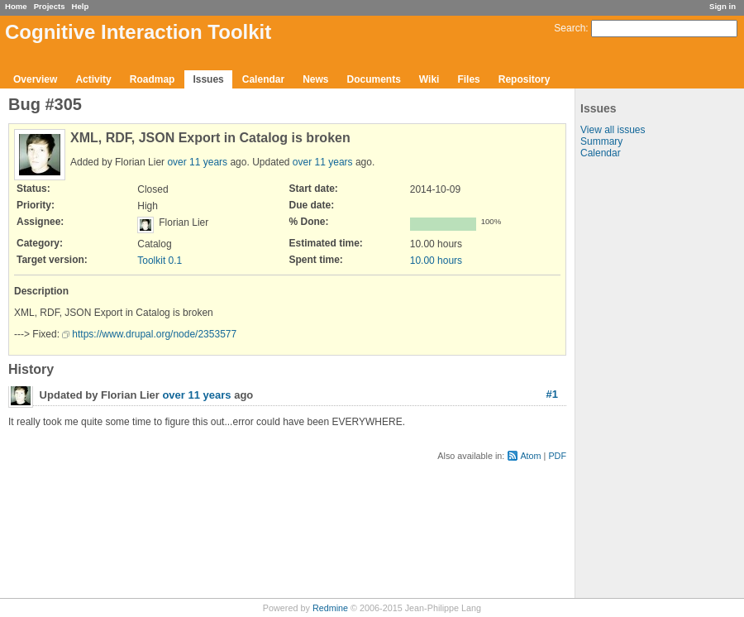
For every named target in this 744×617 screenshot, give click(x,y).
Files (468, 79)
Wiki (429, 79)
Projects (49, 6)
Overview (35, 79)
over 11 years (197, 162)
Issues (208, 79)
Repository (524, 79)
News (315, 79)
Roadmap (152, 79)
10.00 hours (436, 260)
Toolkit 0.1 (159, 260)
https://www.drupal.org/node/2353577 (154, 334)
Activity (93, 79)
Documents (374, 79)
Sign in (722, 6)
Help (80, 6)
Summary (601, 141)
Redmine (330, 608)
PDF (557, 456)
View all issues (612, 130)
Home (16, 6)
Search (569, 28)
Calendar (263, 79)
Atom (530, 456)
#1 (552, 394)
